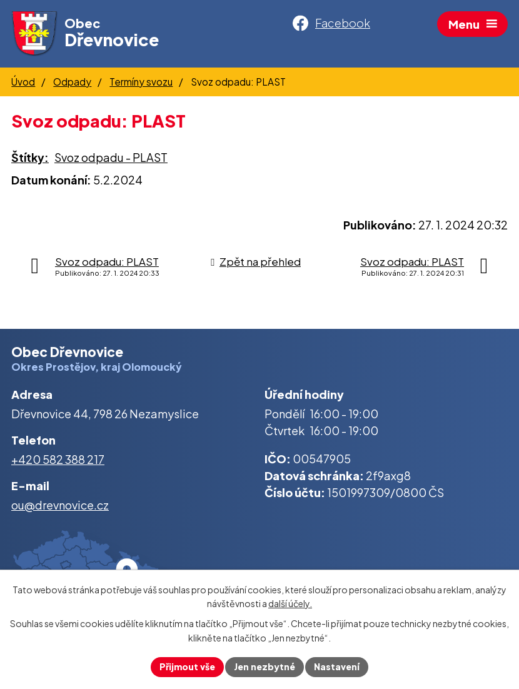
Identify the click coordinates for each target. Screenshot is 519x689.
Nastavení (337, 666)
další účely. (290, 604)
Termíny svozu (141, 82)
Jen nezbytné (264, 666)
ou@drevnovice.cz (60, 505)
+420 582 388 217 (57, 459)
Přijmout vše (187, 666)
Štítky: (30, 157)
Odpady (72, 82)
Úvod (23, 82)
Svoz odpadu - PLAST (111, 157)
